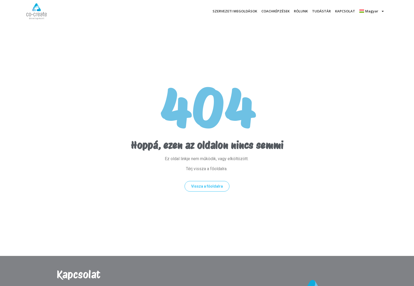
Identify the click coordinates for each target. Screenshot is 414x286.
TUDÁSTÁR (321, 11)
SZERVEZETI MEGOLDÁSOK (235, 11)
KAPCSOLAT (345, 11)
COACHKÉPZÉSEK (275, 11)
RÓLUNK (301, 11)
